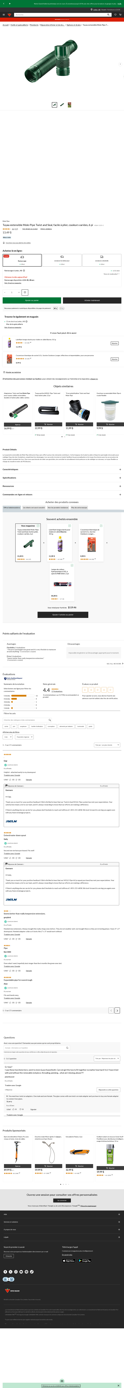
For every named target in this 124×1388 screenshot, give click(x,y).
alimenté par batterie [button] (66, 726)
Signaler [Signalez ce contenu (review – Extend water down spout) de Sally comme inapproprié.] (29, 858)
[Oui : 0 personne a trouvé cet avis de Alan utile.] (12, 1002)
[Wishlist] (115, 15)
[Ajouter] (115, 343)
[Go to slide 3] (69, 104)
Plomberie (34, 25)
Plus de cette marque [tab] (79, 507)
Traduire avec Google (12, 775)
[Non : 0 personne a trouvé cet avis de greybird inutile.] (18, 939)
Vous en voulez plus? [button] (112, 274)
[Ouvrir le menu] (4, 14)
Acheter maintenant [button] (92, 300)
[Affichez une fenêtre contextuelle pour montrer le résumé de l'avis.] (31, 343)
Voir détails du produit (30, 229)
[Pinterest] (26, 1272)
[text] (24, 559)
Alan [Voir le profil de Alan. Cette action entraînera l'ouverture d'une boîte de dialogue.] (6, 984)
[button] (108, 14)
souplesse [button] (23, 726)
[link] (11, 229)
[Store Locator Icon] (91, 9)
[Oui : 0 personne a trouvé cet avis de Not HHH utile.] (12, 971)
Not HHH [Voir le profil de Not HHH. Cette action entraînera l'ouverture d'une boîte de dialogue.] (7, 952)
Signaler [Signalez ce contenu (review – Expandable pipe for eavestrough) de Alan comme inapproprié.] (29, 1002)
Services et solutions (62, 1222)
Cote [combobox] (8, 737)
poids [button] (90, 726)
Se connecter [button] (62, 1200)
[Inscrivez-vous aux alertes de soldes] (17, 243)
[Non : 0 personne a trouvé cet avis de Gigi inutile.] (18, 780)
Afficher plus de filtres (11, 732)
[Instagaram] (16, 1272)
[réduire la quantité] (19, 292)
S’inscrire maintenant (88, 1206)
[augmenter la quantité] (5, 292)
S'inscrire (9, 1256)
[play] (10, 3)
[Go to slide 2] (62, 104)
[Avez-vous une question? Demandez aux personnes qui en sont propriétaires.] (37, 1048)
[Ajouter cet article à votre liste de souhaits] (25, 292)
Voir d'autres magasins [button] (12, 283)
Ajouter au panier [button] (32, 300)
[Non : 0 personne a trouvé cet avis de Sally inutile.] (18, 858)
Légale (62, 1237)
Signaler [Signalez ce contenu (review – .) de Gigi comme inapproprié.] (29, 780)
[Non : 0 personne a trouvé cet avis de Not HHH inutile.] (18, 971)
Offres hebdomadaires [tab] (12, 507)
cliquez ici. (94, 379)
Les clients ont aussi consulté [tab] (34, 507)
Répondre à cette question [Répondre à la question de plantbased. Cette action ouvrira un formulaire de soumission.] (108, 1090)
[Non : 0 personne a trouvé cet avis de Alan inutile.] (18, 1002)
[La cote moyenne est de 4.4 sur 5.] (9, 229)
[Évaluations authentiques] (13, 678)
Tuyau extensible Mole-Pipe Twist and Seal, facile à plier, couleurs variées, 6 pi (48, 224)
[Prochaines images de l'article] (120, 64)
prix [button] (14, 726)
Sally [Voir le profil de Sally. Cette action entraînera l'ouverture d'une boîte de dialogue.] (6, 839)
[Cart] (120, 15)
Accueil (5, 25)
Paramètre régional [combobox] (25, 737)
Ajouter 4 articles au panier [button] (62, 615)
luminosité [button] (80, 726)
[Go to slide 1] (54, 104)
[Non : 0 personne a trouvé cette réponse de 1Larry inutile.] (21, 1109)
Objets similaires (46, 229)
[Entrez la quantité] (12, 292)
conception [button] (51, 726)
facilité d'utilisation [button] (37, 726)
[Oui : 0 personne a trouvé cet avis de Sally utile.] (12, 858)
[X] (10, 1272)
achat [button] (6, 726)
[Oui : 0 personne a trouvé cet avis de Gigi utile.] (12, 780)
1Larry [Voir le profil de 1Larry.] (9, 1101)
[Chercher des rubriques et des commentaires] (27, 720)
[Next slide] (120, 4)
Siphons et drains (74, 25)
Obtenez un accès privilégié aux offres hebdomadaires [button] (61, 1386)
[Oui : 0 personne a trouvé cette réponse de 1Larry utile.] (14, 1109)
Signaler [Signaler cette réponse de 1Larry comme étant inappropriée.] (33, 1109)
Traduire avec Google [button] (13, 1085)
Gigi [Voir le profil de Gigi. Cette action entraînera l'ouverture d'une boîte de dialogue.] (5, 761)
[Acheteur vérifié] (11, 765)
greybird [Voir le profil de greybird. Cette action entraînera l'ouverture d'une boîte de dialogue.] (7, 917)
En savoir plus (67, 1255)
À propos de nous (62, 1229)
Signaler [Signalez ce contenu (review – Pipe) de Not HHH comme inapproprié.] (29, 971)
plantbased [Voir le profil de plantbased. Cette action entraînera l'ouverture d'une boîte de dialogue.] (9, 1077)
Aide (62, 1214)
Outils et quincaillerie (19, 25)
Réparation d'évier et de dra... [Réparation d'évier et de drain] (52, 25)
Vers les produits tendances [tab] (58, 507)
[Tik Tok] (32, 1272)
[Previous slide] (4, 4)
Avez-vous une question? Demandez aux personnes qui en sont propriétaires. (32, 1043)
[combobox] (109, 745)
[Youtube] (21, 1272)
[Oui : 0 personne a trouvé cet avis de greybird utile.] (12, 939)
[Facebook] (5, 1272)
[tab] (22, 260)
